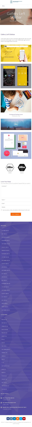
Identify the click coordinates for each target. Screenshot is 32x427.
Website (3, 207)
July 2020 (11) (4, 296)
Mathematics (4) (5, 366)
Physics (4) (4, 375)
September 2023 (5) (6, 260)
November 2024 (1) (6, 240)
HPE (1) (3, 359)
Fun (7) (3, 342)
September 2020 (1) (6, 290)
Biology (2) (4, 319)
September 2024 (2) (6, 243)
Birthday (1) (4, 322)
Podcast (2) (4, 379)
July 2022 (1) (4, 273)
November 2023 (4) (6, 253)
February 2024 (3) (5, 250)
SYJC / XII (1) (4, 382)
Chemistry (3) (5, 326)
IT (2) (3, 362)
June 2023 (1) (4, 267)
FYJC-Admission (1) (6, 349)
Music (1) (4, 369)
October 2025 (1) (5, 230)
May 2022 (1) (4, 280)
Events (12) (4, 336)
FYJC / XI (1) (4, 346)
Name (3, 199)
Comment (4, 186)
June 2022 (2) (4, 277)
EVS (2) (3, 339)
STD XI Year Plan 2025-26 (8, 398)
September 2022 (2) (6, 270)
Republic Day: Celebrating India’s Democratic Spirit (14, 407)
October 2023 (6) (5, 257)
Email (3, 203)
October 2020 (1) (5, 286)
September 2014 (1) (6, 310)
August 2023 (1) (5, 263)
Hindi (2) (3, 356)
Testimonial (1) (5, 385)
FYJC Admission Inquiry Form (9, 402)
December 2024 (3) (5, 237)
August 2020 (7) (5, 293)
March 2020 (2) (5, 306)
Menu (16, 6)
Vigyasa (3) (4, 389)
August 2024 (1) (5, 247)
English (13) (4, 332)
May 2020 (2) (4, 300)
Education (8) (5, 329)
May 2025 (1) (4, 233)
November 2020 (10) (6, 283)
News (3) (3, 372)
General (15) (4, 352)
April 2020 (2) (4, 303)
